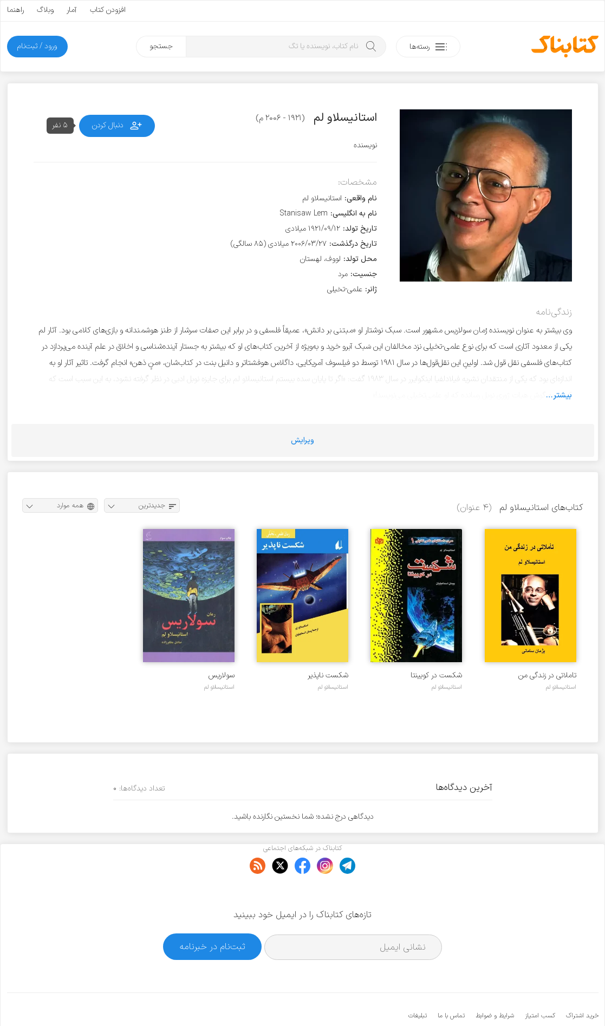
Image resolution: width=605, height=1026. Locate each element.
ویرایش (302, 440)
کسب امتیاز (540, 983)
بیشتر (562, 395)
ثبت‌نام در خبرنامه (212, 913)
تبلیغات (417, 983)
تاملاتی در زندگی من (547, 675)
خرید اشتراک (582, 983)
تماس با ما (451, 983)
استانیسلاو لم (561, 687)
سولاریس (222, 675)
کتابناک (541, 999)
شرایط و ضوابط (495, 983)
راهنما (15, 10)
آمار (72, 10)
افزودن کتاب (108, 10)
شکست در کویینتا (436, 675)
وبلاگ (45, 10)
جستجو (161, 46)
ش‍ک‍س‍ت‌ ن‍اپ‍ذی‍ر (328, 675)
